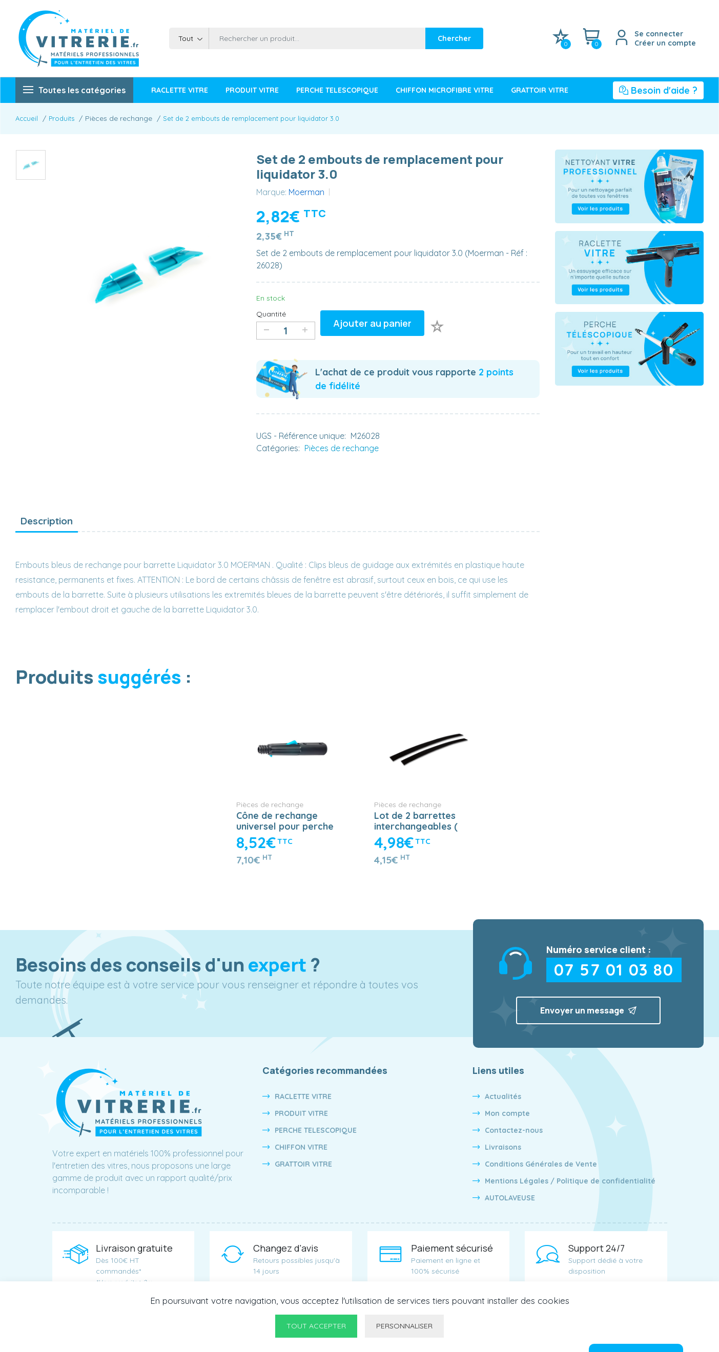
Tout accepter (316, 1325)
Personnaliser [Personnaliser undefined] (404, 1325)
